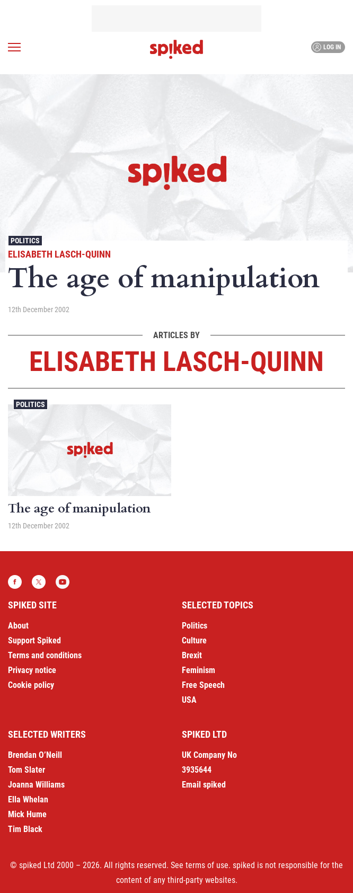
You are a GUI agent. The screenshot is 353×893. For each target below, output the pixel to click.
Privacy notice (32, 670)
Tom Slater (26, 770)
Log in (327, 47)
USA (189, 700)
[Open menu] (14, 47)
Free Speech (203, 685)
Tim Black (25, 829)
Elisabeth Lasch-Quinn (59, 254)
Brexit (192, 655)
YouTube (62, 582)
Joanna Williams (36, 785)
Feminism (198, 670)
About (18, 626)
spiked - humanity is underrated (176, 49)
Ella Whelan (28, 799)
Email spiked (204, 785)
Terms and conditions (45, 655)
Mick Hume (27, 814)
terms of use (207, 865)
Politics (25, 240)
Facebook (15, 582)
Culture (194, 640)
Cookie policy (31, 685)
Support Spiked (34, 640)
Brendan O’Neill (35, 755)
